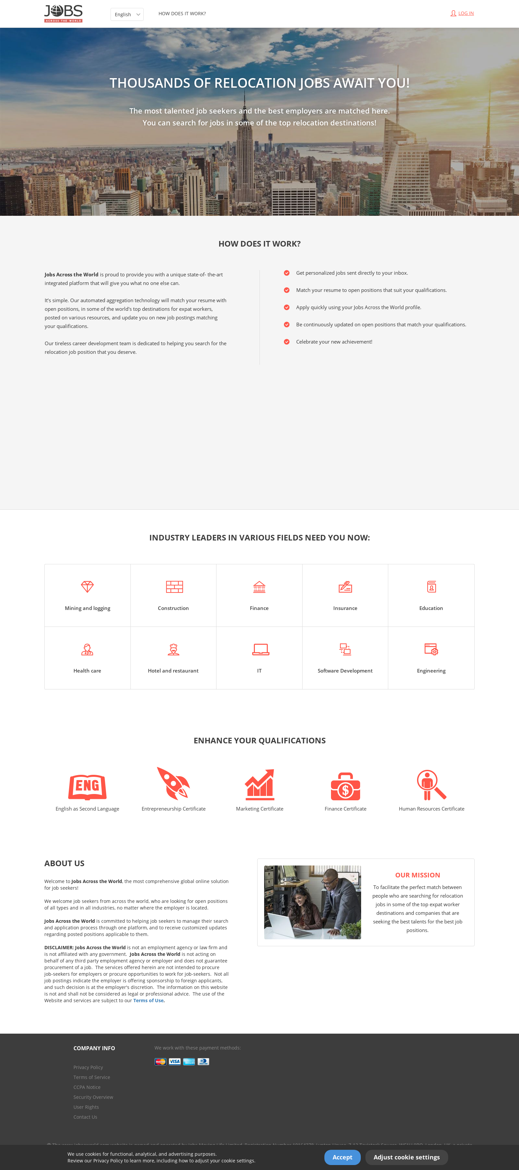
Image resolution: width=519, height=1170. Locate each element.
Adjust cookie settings (407, 1157)
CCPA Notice (87, 1087)
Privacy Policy (108, 1160)
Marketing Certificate (259, 790)
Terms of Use (148, 1000)
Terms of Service (91, 1077)
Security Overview (93, 1097)
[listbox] (127, 14)
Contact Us (85, 1117)
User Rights (86, 1107)
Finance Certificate (345, 792)
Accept (343, 1157)
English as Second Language (87, 793)
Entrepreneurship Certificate (174, 789)
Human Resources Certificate (431, 791)
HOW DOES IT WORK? (182, 13)
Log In (462, 13)
